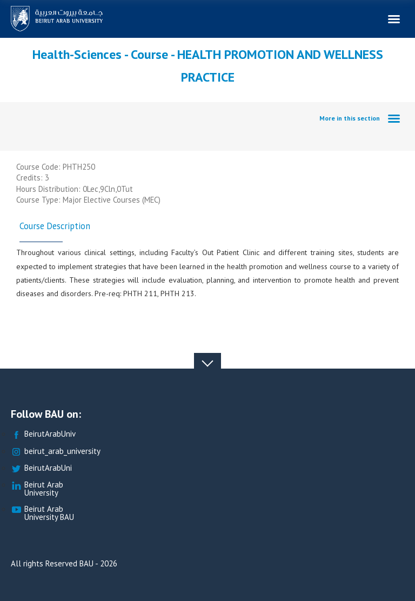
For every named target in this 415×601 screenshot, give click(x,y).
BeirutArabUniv (43, 434)
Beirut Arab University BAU (42, 513)
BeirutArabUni (41, 468)
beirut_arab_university (56, 451)
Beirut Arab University (37, 489)
